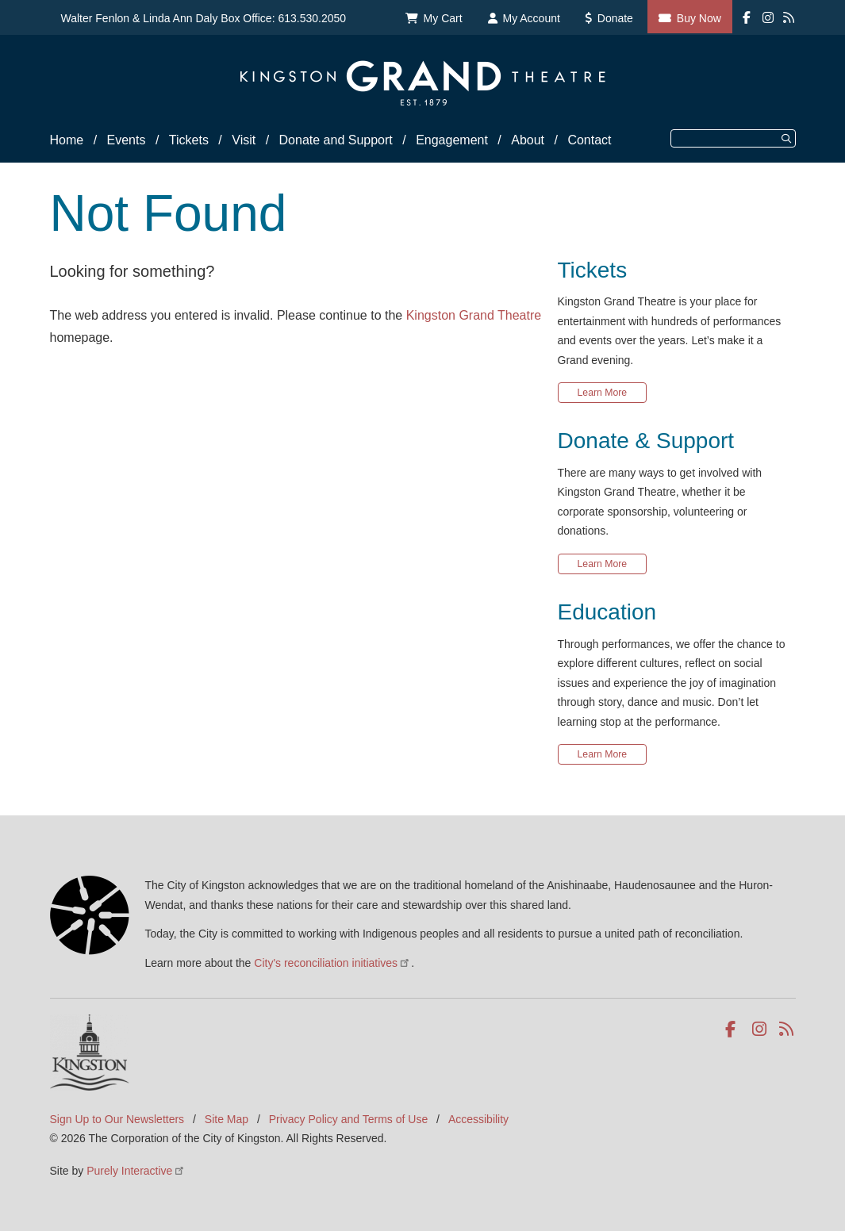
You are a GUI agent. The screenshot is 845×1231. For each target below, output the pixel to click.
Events (126, 140)
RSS (787, 1029)
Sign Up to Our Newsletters (117, 1119)
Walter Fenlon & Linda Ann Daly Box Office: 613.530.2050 (204, 18)
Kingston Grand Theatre (473, 315)
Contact (589, 140)
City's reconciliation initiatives (332, 963)
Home (67, 140)
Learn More (603, 392)
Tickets (189, 140)
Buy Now (699, 18)
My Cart (443, 18)
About (527, 140)
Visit (243, 140)
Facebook (733, 1029)
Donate (615, 18)
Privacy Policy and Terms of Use (348, 1119)
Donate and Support (336, 140)
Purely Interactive (136, 1170)
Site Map (226, 1119)
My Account (531, 18)
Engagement (452, 140)
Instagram (760, 1029)
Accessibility (478, 1119)
